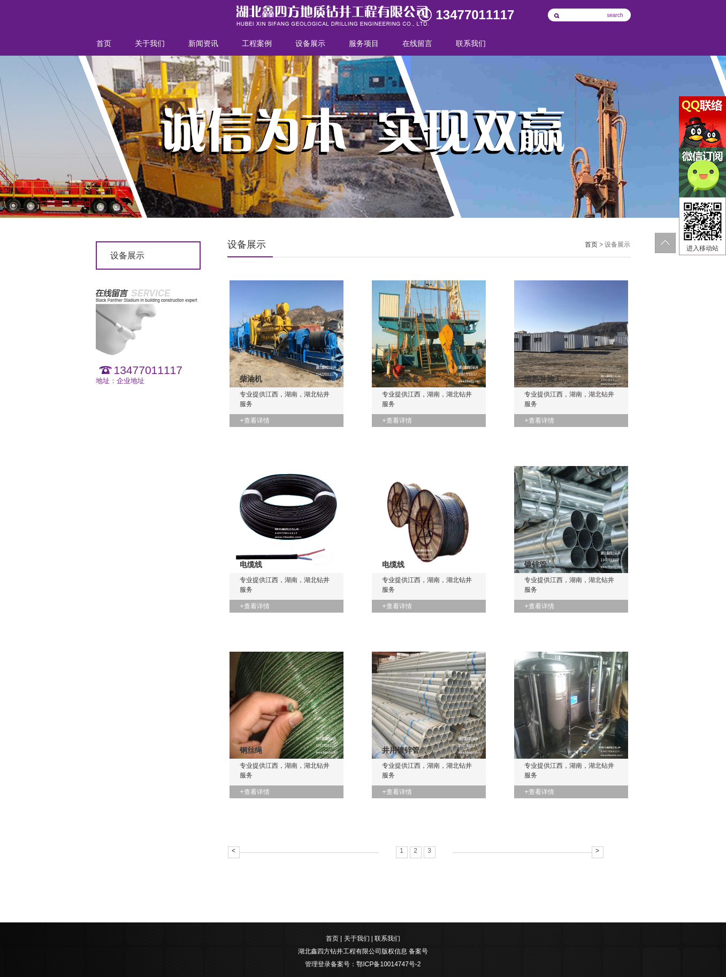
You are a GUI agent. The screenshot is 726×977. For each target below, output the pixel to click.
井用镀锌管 (400, 750)
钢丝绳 (251, 750)
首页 (103, 44)
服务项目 (364, 44)
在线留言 (417, 44)
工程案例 (257, 44)
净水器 (535, 750)
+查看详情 (255, 420)
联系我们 (471, 44)
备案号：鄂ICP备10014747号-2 (376, 964)
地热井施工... (546, 379)
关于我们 (150, 44)
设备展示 (310, 44)
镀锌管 (535, 564)
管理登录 (318, 964)
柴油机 (251, 379)
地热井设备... (404, 379)
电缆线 (251, 564)
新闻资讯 (203, 44)
